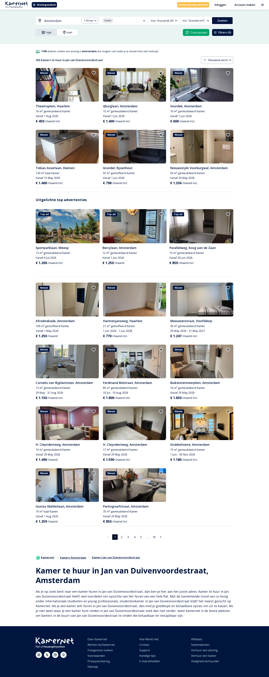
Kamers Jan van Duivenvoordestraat (116, 557)
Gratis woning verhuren (193, 4)
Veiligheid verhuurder (205, 661)
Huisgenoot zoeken (100, 650)
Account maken (245, 5)
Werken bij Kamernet (101, 645)
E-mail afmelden (149, 661)
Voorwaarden (96, 656)
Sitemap (92, 667)
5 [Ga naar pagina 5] (141, 537)
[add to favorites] (93, 73)
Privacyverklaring (98, 661)
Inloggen (220, 5)
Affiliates (196, 639)
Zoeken (222, 20)
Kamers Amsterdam (73, 558)
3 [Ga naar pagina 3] (128, 537)
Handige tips (147, 656)
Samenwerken (200, 645)
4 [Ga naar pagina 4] (134, 537)
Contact (144, 645)
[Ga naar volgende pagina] (160, 537)
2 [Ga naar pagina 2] (121, 537)
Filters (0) (222, 32)
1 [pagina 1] (115, 537)
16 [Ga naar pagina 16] (154, 537)
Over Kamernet (97, 639)
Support (144, 650)
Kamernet (45, 557)
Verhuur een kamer (203, 656)
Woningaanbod (44, 4)
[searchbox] (61, 21)
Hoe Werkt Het (149, 639)
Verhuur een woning (204, 650)
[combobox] (56, 21)
